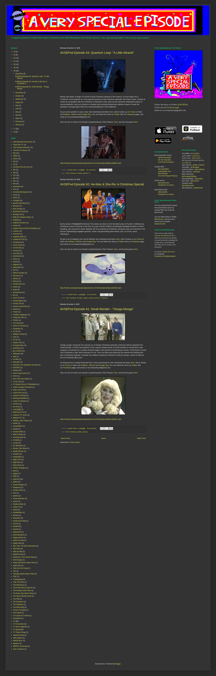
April (17, 115)
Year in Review (18, 649)
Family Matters (18, 301)
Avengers (16, 200)
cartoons (16, 231)
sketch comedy (18, 540)
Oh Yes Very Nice (164, 160)
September (19, 99)
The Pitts (16, 599)
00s (14, 153)
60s (14, 173)
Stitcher (74, 114)
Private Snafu (18, 490)
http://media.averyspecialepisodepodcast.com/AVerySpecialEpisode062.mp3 (90, 288)
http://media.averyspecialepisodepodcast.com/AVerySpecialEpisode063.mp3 (90, 163)
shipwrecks (17, 532)
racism (15, 501)
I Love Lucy (17, 381)
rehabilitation (17, 512)
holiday (79, 173)
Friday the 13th (18, 317)
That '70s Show (18, 582)
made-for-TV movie (20, 415)
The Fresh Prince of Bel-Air (23, 588)
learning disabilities (20, 398)
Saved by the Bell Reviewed (163, 236)
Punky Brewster (18, 498)
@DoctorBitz (162, 192)
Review (15, 515)
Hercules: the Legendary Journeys (25, 365)
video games (17, 638)
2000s (15, 156)
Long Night (17, 409)
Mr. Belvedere (18, 446)
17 (15, 129)
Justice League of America (22, 387)
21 (15, 61)
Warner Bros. (18, 641)
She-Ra (97, 298)
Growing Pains (18, 345)
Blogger (118, 664)
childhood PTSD (19, 239)
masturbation (17, 426)
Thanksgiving (18, 579)
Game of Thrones (19, 326)
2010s (15, 159)
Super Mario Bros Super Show (24, 563)
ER (14, 295)
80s (67, 173)
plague (15, 473)
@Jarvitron (196, 156)
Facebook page (173, 107)
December (19, 74)
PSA (14, 493)
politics (15, 482)
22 (15, 58)
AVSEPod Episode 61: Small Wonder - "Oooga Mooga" (97, 309)
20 (15, 64)
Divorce (16, 281)
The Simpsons (18, 602)
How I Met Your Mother (21, 379)
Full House (17, 323)
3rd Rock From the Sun (21, 167)
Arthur (15, 198)
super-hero (17, 565)
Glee (14, 337)
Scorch (15, 524)
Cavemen (16, 234)
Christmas (73, 173)
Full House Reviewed (166, 162)
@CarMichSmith (188, 186)
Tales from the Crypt (20, 568)
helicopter (16, 362)
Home (103, 438)
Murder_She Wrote (20, 448)
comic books (17, 245)
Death (15, 262)
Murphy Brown (18, 451)
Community (17, 248)
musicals (16, 454)
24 (15, 52)
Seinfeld (16, 526)
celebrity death (18, 237)
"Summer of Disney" (20, 150)
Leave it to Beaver (19, 401)
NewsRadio (17, 457)
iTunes (132, 112)
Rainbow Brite (18, 504)
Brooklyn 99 (17, 214)
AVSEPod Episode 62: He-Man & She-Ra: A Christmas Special (102, 184)
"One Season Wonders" (21, 147)
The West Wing (18, 607)
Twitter (116, 114)
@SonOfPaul (199, 169)
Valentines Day (18, 635)
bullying (16, 220)
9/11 (14, 181)
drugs (15, 290)
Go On (15, 340)
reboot (15, 510)
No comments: (91, 170)
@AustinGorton (163, 183)
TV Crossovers (18, 624)
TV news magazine (20, 627)
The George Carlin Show (22, 590)
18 (15, 71)
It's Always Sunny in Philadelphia (25, 384)
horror (15, 376)
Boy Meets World (19, 211)
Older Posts (141, 438)
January (18, 125)
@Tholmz (196, 172)
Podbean (66, 114)
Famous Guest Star (20, 306)
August (18, 102)
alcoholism (17, 186)
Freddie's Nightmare (20, 315)
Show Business (18, 535)
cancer (15, 225)
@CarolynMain (163, 169)
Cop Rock (16, 253)
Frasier (15, 312)
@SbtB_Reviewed (168, 252)
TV (89, 173)
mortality (16, 440)
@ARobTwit (198, 188)
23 (15, 55)
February (18, 121)
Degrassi (16, 265)
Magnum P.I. (17, 418)
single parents (18, 538)
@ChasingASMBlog (189, 176)
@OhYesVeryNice (164, 158)
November (19, 93)
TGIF (15, 576)
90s (14, 184)
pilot (14, 471)
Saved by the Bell (19, 521)
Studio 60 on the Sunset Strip (23, 557)
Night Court (17, 460)
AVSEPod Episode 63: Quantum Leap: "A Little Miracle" (97, 52)
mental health (18, 432)
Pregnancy (17, 487)
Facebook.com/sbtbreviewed (164, 256)
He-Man (79, 298)
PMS (15, 476)
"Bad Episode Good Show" (23, 142)
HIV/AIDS (16, 368)
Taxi (14, 571)
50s (14, 170)
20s (14, 161)
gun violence (17, 351)
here (111, 112)
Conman (16, 251)
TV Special (103, 298)
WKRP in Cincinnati (20, 646)
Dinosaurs (16, 276)
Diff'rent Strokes (19, 273)
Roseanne (17, 518)
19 (15, 68)
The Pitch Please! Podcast (167, 176)
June (17, 109)
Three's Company (19, 610)
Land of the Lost (19, 393)
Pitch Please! (163, 174)
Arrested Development (21, 192)
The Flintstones (18, 585)
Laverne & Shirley (19, 395)
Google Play (86, 114)
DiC (14, 270)
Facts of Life (17, 298)
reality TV (16, 507)
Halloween (17, 354)
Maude (15, 429)
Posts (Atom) (75, 442)
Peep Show (17, 465)
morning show (18, 437)
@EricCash (194, 181)
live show (16, 407)
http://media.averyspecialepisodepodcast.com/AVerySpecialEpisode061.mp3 (90, 419)
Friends (15, 320)
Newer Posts (65, 438)
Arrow (15, 195)
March (18, 118)
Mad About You (18, 412)
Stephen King (18, 554)
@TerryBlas (195, 167)
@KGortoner (196, 158)
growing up (17, 348)
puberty (15, 496)
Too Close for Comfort (21, 616)
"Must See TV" (18, 145)
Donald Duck (17, 284)
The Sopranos (18, 604)
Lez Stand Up (186, 163)
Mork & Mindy (18, 434)
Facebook (131, 114)
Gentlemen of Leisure (166, 185)
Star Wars (16, 549)
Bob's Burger (17, 209)
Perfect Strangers (19, 468)
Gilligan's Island (18, 334)
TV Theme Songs (19, 632)
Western (16, 643)
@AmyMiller (195, 153)
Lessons (16, 404)
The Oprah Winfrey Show (22, 596)
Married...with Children (21, 421)
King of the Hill (18, 390)
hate (14, 356)
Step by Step (17, 551)
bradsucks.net (159, 224)
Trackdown (17, 618)
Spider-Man (17, 543)
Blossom (16, 206)
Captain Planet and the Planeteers (25, 228)
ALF (14, 189)
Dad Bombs (17, 256)
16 (15, 132)
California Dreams (19, 223)
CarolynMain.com (164, 171)
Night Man (17, 462)
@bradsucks (159, 219)
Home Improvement (20, 373)
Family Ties (17, 303)
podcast (85, 173)
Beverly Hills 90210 (20, 203)
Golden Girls (17, 343)
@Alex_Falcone (199, 165)
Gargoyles (17, 329)
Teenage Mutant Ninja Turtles (23, 574)
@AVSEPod (183, 104)
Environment (17, 292)
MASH (15, 423)
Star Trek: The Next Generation (24, 546)
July (17, 105)
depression (17, 267)
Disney (15, 278)
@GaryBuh (199, 179)
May (17, 112)
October (18, 96)
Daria (15, 259)
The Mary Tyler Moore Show (23, 593)
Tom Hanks (17, 613)
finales (15, 309)
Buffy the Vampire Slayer (22, 217)
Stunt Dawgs (17, 560)
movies (15, 443)
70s (14, 175)
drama (15, 287)
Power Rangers (18, 485)
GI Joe (15, 331)
